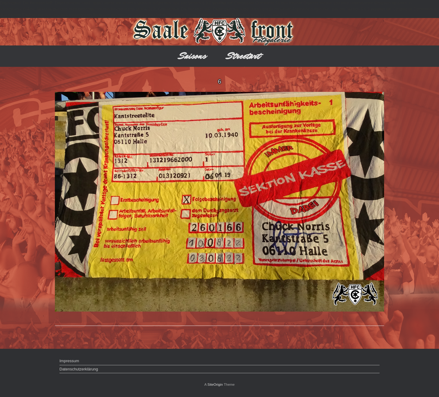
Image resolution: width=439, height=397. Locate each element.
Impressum (69, 361)
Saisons (192, 56)
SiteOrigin (215, 384)
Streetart (243, 56)
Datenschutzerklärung (78, 369)
